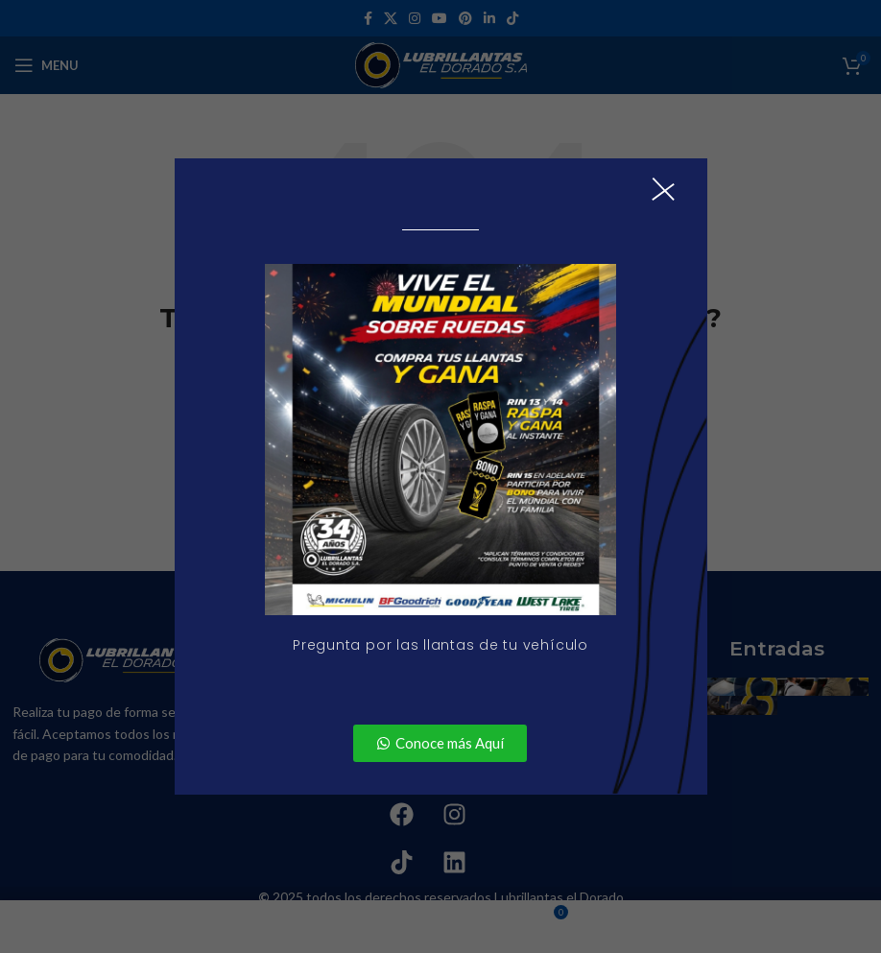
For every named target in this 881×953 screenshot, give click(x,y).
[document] (440, 476)
